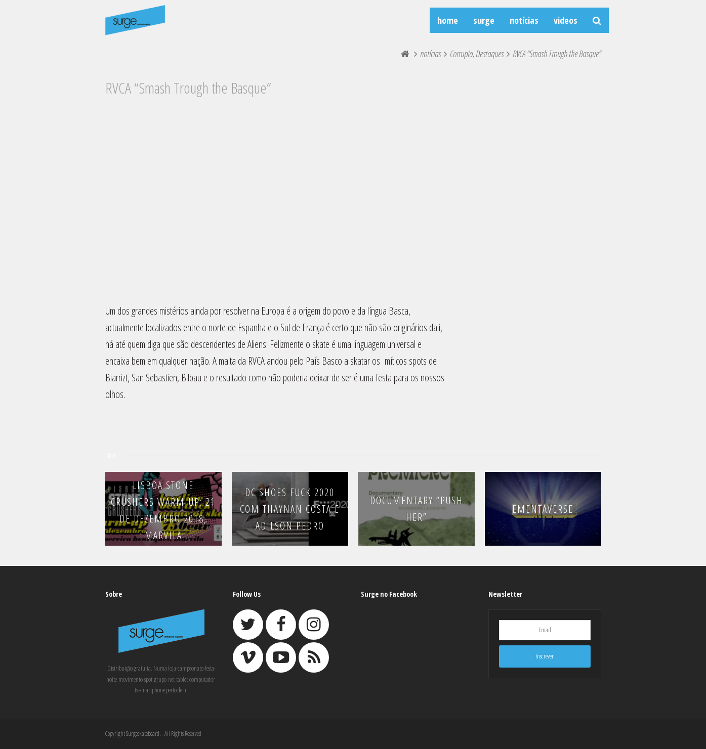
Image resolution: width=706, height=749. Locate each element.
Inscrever (544, 655)
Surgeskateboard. (143, 733)
